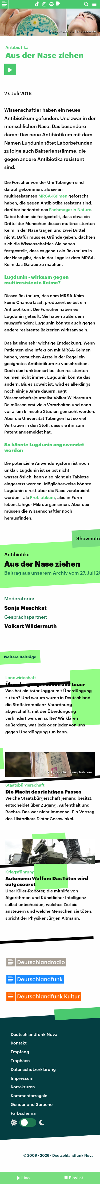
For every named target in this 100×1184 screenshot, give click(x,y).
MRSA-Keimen (52, 195)
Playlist (76, 1177)
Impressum (22, 1078)
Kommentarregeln (29, 1095)
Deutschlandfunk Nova (34, 1034)
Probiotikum (42, 497)
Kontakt (19, 1042)
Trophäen (20, 1060)
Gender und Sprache (32, 1104)
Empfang (20, 1051)
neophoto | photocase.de (78, 31)
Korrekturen (23, 1086)
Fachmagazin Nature (70, 209)
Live (25, 1177)
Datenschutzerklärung (33, 1069)
